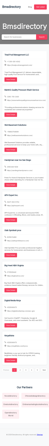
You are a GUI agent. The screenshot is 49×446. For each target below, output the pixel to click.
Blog (30, 7)
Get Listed (40, 7)
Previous (6, 370)
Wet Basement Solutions (15, 125)
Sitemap (40, 435)
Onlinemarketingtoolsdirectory (35, 404)
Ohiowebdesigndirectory (35, 396)
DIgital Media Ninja (12, 300)
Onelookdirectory (10, 404)
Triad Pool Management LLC (16, 55)
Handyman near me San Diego (17, 160)
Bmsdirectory (11, 7)
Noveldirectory (10, 396)
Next (44, 370)
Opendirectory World (11, 414)
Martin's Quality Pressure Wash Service (21, 90)
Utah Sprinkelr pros (12, 230)
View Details (10, 79)
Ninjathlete (9, 335)
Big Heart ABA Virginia (14, 265)
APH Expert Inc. (11, 195)
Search (42, 37)
